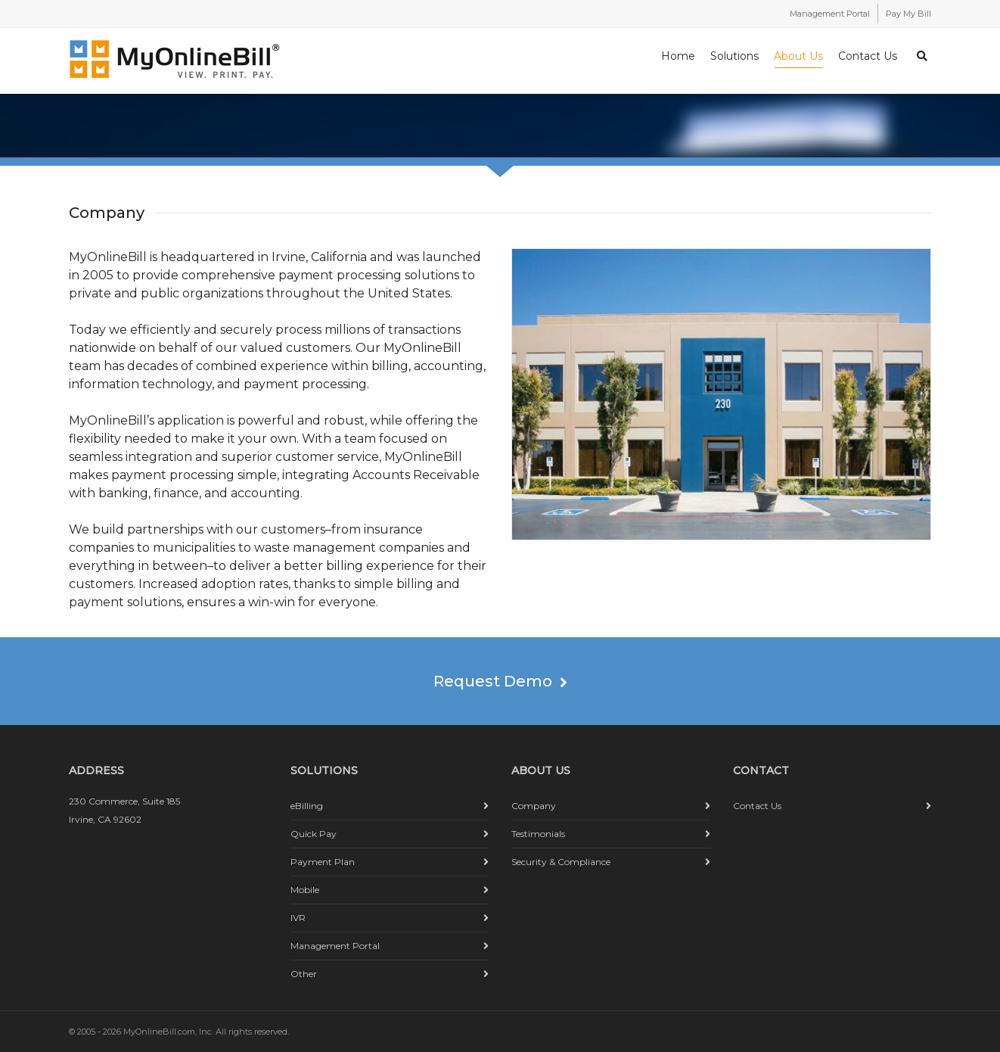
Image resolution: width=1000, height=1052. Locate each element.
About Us (798, 58)
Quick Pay (313, 833)
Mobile (304, 889)
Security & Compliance (560, 861)
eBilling (306, 805)
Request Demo (500, 681)
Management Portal (830, 13)
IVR (298, 917)
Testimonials (538, 833)
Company (533, 805)
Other (303, 973)
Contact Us (867, 56)
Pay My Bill (908, 13)
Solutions (734, 56)
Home (678, 56)
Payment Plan (322, 861)
